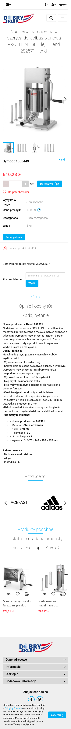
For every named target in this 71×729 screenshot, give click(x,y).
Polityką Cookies (13, 708)
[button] (63, 4)
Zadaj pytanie (14, 237)
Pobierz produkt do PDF (20, 248)
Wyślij (32, 283)
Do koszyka (49, 184)
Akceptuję (57, 715)
